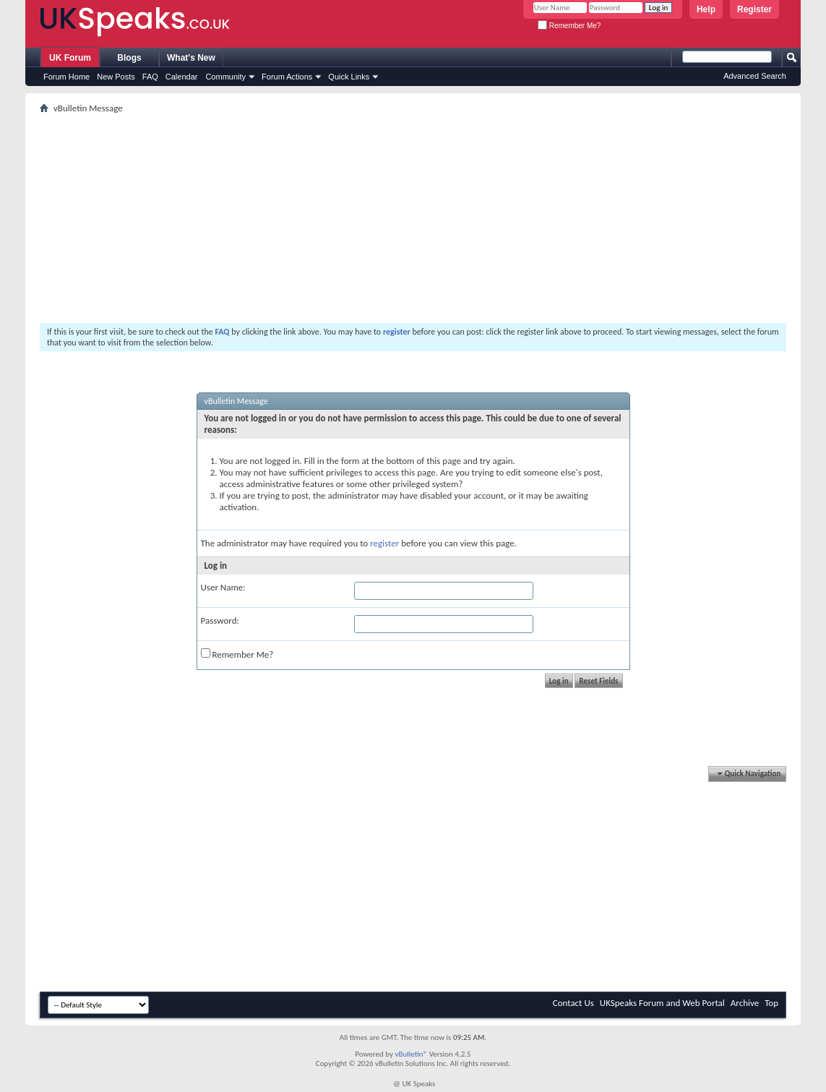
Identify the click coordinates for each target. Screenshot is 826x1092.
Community (225, 76)
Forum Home (66, 76)
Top (771, 1002)
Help (706, 9)
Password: (220, 620)
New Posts (116, 76)
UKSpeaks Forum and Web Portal (662, 1002)
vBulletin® (411, 1054)
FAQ (150, 76)
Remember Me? (569, 26)
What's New (191, 58)
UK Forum (70, 58)
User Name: (223, 587)
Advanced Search (754, 76)
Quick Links (348, 76)
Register (754, 9)
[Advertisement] (413, 218)
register (384, 543)
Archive (745, 1002)
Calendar (181, 76)
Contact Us (573, 1002)
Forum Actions (287, 76)
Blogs (129, 58)
